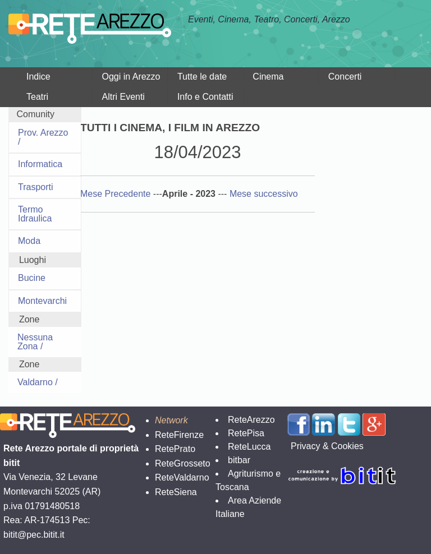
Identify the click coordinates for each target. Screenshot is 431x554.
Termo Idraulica (35, 214)
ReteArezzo (251, 419)
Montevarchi (42, 301)
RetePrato (175, 449)
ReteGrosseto (182, 463)
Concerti (345, 76)
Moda (29, 241)
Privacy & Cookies (327, 446)
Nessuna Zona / (35, 342)
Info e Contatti (205, 96)
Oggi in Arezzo (131, 76)
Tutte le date (202, 76)
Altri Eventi (123, 96)
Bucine (31, 278)
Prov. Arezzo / (43, 137)
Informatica (40, 164)
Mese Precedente (116, 193)
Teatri (37, 96)
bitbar (239, 460)
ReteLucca (249, 446)
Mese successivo (264, 193)
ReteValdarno (182, 477)
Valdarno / (37, 382)
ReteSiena (176, 492)
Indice (38, 76)
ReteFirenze (179, 435)
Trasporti (35, 187)
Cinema (268, 76)
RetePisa (246, 433)
